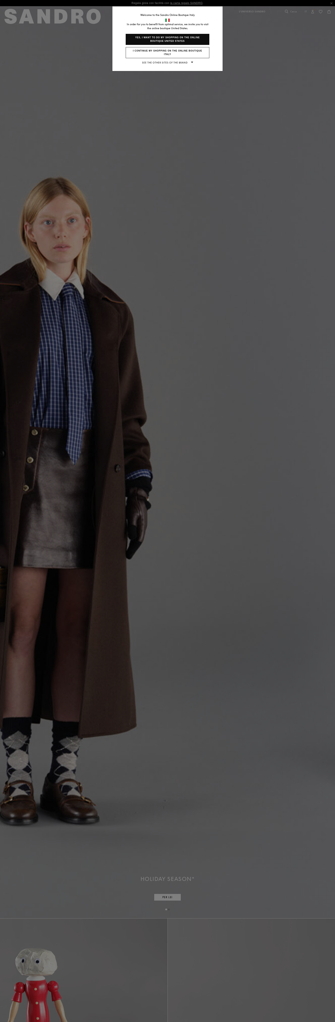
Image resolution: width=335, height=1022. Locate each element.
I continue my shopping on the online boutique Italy (167, 53)
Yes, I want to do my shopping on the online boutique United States (167, 39)
